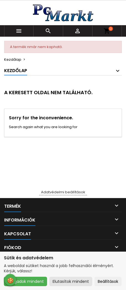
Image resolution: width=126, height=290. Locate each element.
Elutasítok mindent (71, 281)
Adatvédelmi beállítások (63, 192)
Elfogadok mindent (25, 281)
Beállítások (108, 281)
